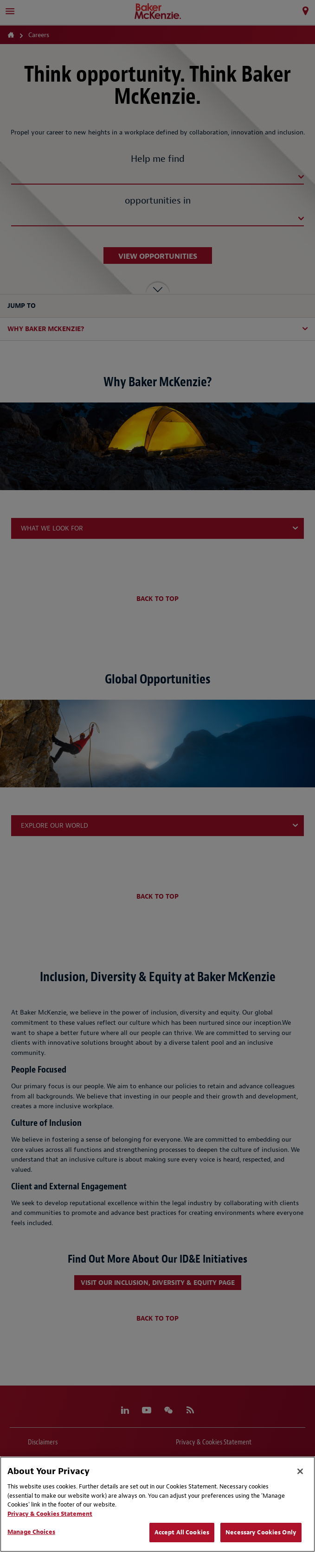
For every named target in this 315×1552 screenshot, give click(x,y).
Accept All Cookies (181, 1532)
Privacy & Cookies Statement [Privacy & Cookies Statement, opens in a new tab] (49, 1514)
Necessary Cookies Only (260, 1532)
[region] (157, 1504)
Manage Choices (31, 1532)
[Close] (300, 1471)
